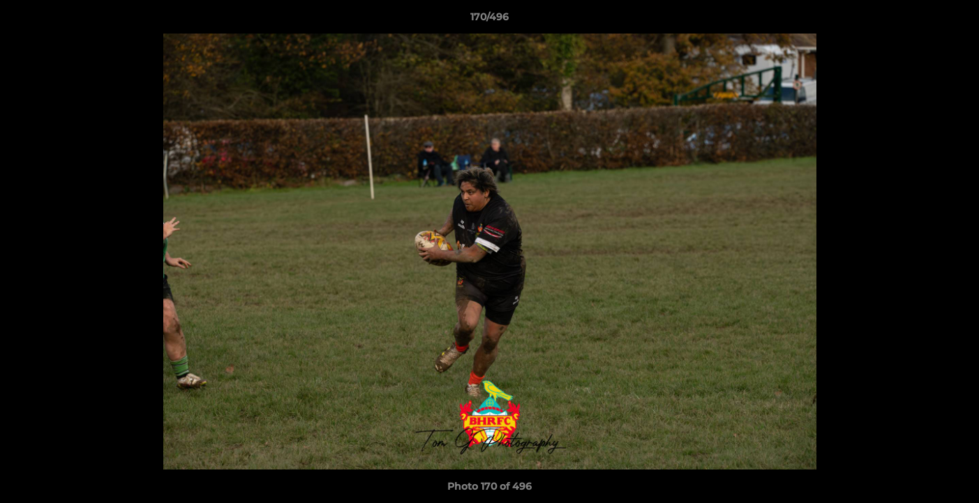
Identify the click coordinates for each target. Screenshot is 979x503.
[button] (954, 20)
